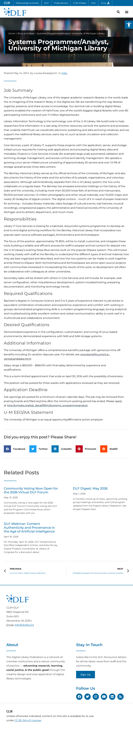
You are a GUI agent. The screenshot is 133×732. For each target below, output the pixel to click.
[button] (129, 25)
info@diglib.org (24, 624)
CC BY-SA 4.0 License (28, 720)
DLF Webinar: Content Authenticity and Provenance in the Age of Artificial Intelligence (29, 527)
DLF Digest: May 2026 (90, 488)
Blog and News (26, 33)
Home (11, 33)
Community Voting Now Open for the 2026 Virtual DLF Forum (31, 490)
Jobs (64, 73)
